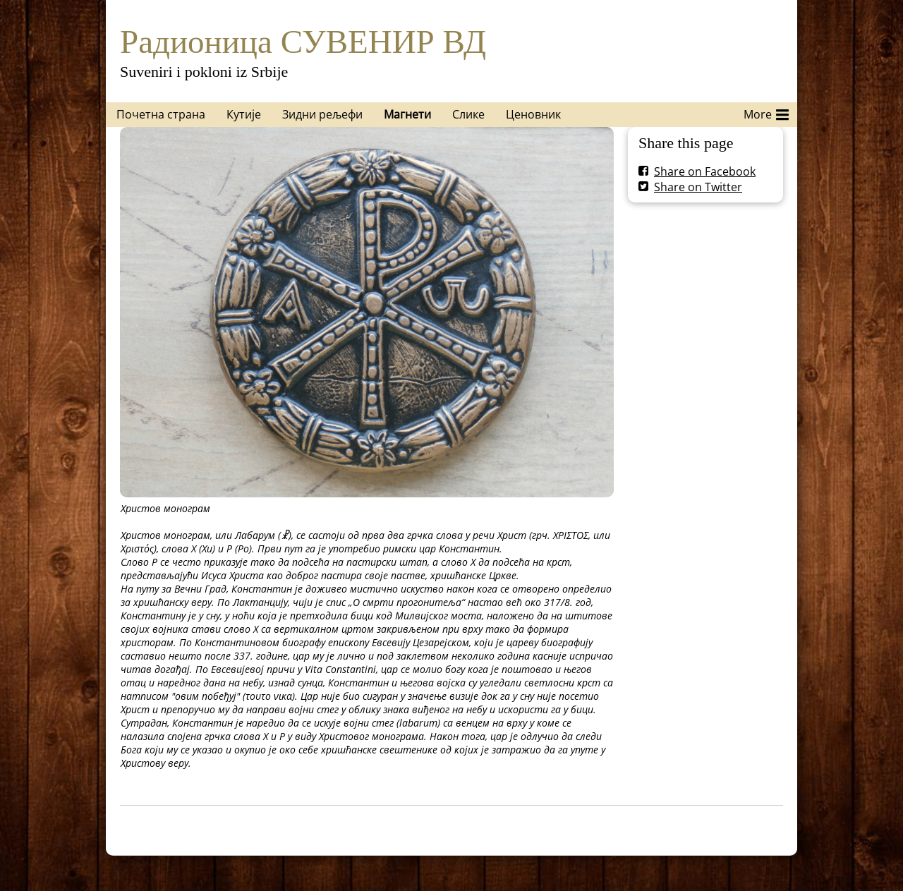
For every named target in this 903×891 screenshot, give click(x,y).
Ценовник (533, 114)
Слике (468, 114)
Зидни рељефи (322, 114)
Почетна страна (160, 114)
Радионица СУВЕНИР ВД (303, 41)
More (766, 112)
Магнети (407, 114)
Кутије (243, 114)
